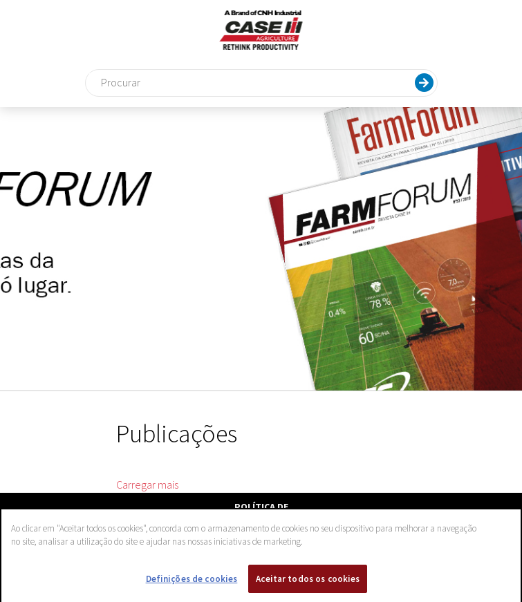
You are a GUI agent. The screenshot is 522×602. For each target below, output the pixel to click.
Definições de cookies (192, 582)
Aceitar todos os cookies (308, 582)
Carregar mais (147, 484)
